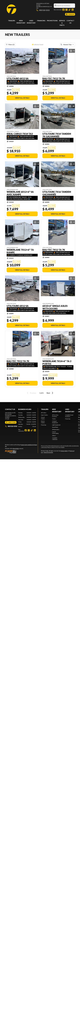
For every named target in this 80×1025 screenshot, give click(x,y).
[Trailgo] (11, 9)
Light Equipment (56, 425)
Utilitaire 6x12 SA (18, 78)
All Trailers (43, 412)
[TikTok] (69, 10)
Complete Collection (54, 438)
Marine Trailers (43, 421)
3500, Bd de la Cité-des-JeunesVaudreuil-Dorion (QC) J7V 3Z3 (44, 6)
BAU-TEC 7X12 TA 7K (53, 78)
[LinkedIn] (72, 10)
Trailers (11, 20)
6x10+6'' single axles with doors (54, 307)
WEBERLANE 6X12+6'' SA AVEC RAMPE (20, 193)
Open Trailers (44, 415)
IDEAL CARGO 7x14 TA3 (20, 133)
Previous (31, 393)
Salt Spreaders (55, 429)
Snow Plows (55, 427)
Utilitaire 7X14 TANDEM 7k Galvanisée (56, 135)
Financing (41, 20)
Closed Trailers (43, 418)
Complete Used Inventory (69, 415)
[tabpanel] (27, 419)
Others (54, 435)
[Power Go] (21, 451)
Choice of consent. (48, 452)
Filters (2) (10, 44)
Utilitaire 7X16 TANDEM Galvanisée (56, 193)
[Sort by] (67, 45)
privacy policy (64, 451)
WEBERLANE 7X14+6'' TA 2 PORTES (56, 362)
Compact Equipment (55, 421)
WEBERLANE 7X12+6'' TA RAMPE (20, 251)
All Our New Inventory (55, 415)
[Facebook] (63, 10)
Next (50, 393)
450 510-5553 (43, 10)
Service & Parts (62, 23)
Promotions (52, 20)
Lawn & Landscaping (55, 432)
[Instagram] (66, 10)
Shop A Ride (16, 448)
